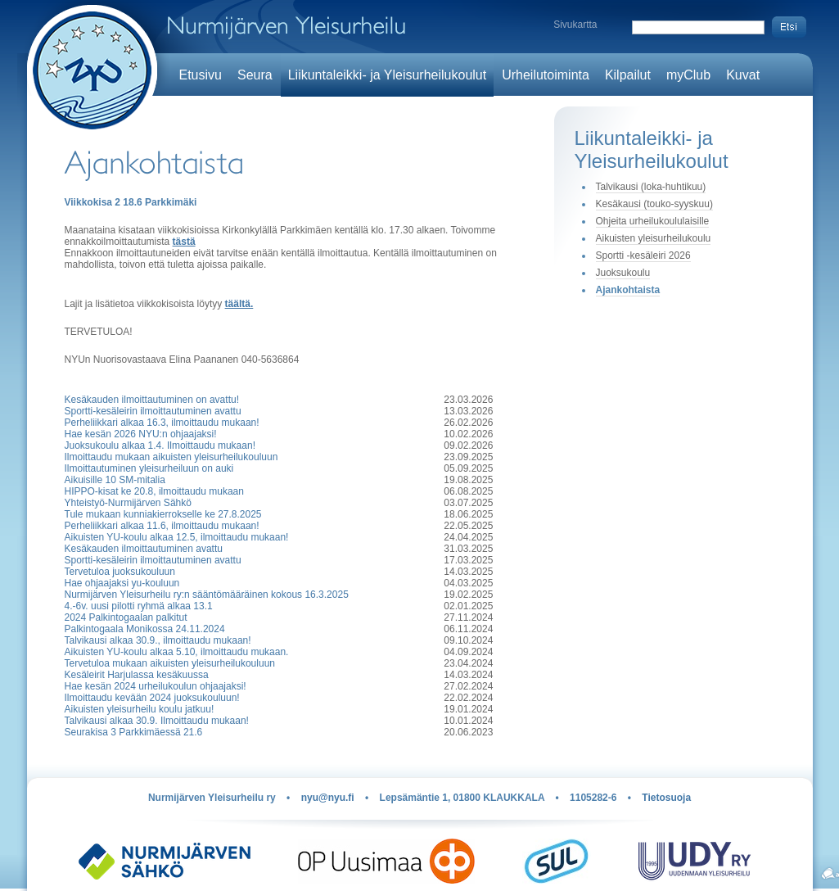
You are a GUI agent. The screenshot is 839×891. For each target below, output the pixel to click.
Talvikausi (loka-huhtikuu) (651, 186)
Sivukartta (575, 24)
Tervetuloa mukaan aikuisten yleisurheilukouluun (170, 663)
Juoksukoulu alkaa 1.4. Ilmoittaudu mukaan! (160, 445)
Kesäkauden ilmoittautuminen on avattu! (152, 399)
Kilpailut (628, 75)
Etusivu (200, 75)
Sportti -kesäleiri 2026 (643, 255)
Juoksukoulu (623, 272)
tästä (184, 241)
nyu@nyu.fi (327, 797)
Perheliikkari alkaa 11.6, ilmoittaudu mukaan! (162, 525)
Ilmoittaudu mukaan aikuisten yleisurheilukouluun (171, 457)
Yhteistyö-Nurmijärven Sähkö (128, 503)
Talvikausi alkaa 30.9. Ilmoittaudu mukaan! (157, 720)
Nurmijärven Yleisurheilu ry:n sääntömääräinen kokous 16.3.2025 (207, 594)
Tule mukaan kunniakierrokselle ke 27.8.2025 (163, 514)
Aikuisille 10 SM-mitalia (115, 480)
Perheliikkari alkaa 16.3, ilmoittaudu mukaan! (162, 422)
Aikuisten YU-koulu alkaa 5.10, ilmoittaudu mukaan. (177, 652)
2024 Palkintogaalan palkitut (126, 617)
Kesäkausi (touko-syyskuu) (654, 204)
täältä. (239, 304)
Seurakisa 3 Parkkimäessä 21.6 (134, 732)
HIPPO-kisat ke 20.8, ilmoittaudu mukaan (154, 491)
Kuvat (743, 75)
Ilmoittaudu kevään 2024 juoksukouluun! (152, 697)
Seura (255, 75)
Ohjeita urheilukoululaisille (653, 221)
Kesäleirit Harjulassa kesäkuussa (137, 675)
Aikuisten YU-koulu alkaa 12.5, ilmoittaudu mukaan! (177, 537)
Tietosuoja (666, 797)
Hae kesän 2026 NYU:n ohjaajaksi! (141, 434)
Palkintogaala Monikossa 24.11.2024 (145, 629)
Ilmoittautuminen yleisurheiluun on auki (149, 468)
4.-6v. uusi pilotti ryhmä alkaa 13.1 (139, 606)
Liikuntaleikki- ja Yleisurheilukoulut (387, 75)
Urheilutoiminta (545, 75)
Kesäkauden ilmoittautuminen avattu (144, 548)
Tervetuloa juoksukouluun (120, 571)
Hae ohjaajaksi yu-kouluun (122, 583)
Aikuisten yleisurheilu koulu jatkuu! (139, 709)
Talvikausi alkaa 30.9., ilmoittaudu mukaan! (158, 640)
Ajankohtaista (628, 290)
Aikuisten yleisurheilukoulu (653, 238)
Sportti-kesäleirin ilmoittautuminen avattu (153, 411)
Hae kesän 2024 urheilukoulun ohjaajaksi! (155, 686)
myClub (688, 75)
